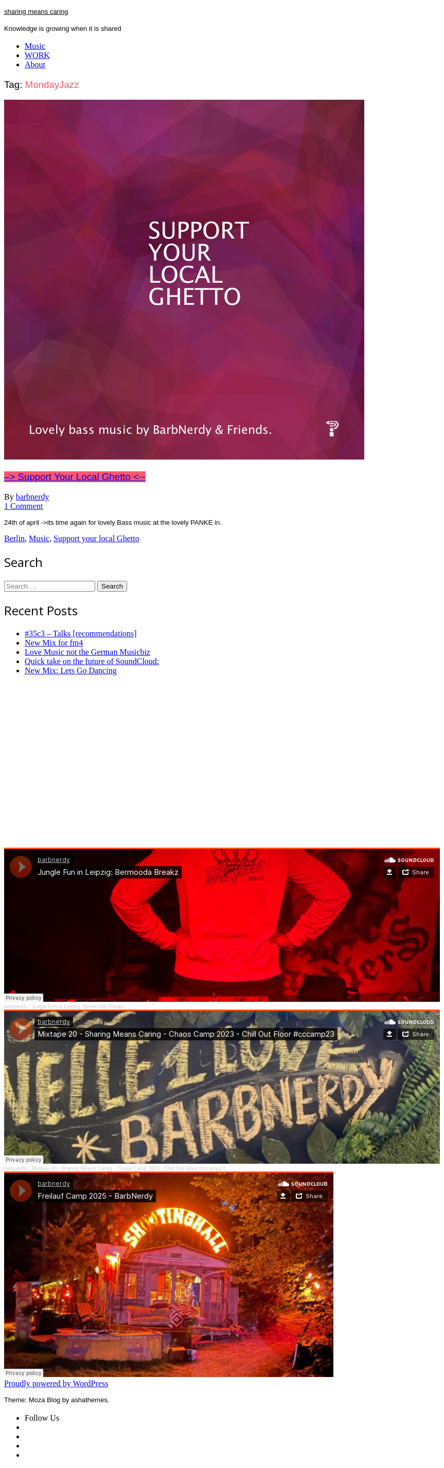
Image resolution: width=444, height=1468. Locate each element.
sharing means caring (36, 11)
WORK (37, 55)
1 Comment (23, 506)
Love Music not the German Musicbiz (87, 652)
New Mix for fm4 (54, 642)
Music (35, 46)
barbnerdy (32, 496)
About (35, 64)
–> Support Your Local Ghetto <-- (75, 476)
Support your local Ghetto (96, 538)
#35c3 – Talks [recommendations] (81, 633)
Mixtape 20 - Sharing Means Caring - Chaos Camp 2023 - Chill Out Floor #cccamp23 (128, 1168)
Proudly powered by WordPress (56, 1383)
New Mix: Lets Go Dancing (71, 670)
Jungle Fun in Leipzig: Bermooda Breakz (77, 1007)
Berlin (14, 538)
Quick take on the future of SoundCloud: (92, 661)
